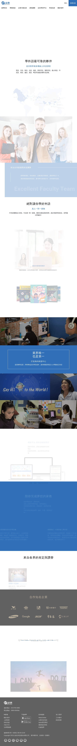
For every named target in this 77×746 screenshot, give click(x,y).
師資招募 (59, 720)
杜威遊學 (41, 727)
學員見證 (52, 8)
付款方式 (7, 725)
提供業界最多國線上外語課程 (38, 66)
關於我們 (60, 8)
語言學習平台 (42, 8)
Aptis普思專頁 (43, 722)
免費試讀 (73, 3)
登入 (65, 3)
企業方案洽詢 (22, 8)
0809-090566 (15, 710)
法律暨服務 (7, 727)
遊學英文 (4, 8)
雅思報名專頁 (43, 725)
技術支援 (7, 722)
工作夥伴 (59, 717)
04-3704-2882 (15, 708)
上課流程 (7, 720)
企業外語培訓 (43, 720)
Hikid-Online (42, 717)
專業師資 (13, 8)
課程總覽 (32, 8)
